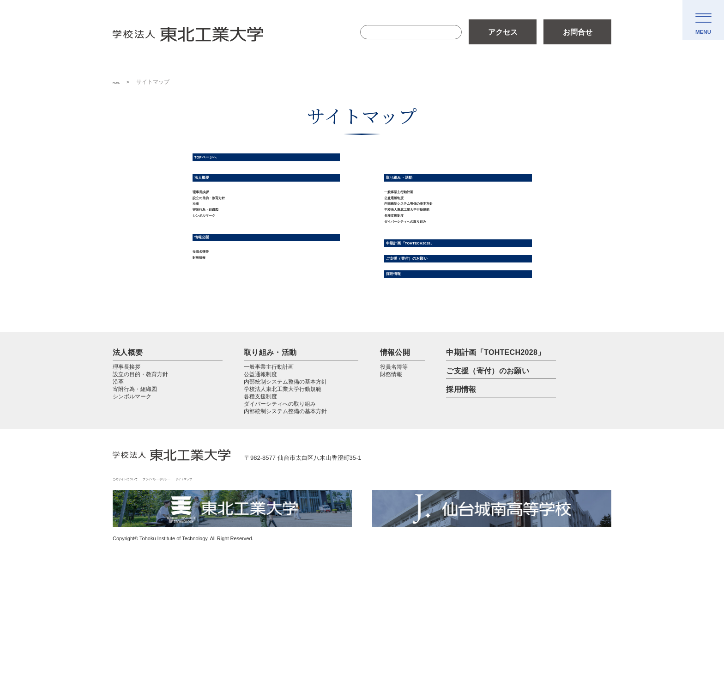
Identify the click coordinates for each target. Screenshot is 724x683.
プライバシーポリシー (209, 580)
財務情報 (207, 340)
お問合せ (577, 32)
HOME (121, 82)
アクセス (503, 32)
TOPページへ (222, 162)
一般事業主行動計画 (417, 216)
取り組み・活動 (418, 193)
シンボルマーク (218, 272)
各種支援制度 (406, 272)
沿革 (200, 244)
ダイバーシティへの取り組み (432, 286)
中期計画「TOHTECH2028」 (444, 316)
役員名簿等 (211, 326)
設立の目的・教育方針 (229, 230)
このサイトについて (140, 580)
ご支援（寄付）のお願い (435, 342)
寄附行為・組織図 (222, 258)
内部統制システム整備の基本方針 (439, 244)
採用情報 (405, 367)
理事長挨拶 (211, 216)
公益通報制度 (406, 230)
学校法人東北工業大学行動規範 (436, 258)
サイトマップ (270, 580)
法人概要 (214, 193)
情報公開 (214, 302)
